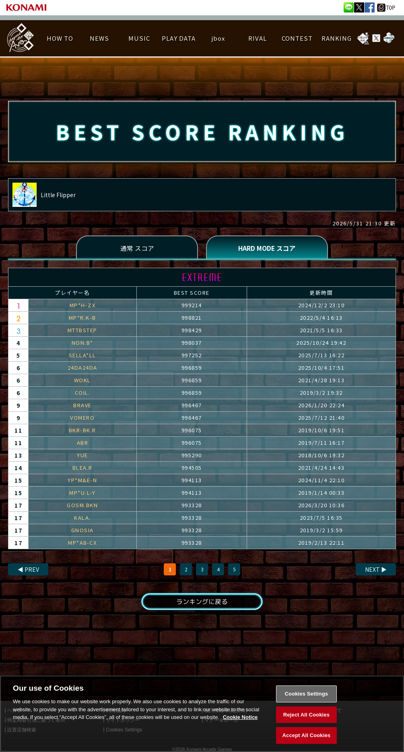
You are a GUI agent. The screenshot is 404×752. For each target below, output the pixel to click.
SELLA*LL (82, 356)
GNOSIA (82, 531)
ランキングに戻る (202, 602)
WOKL (82, 381)
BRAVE (82, 406)
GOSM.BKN (82, 506)
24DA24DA (82, 368)
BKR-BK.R (82, 431)
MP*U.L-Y (82, 493)
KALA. (82, 518)
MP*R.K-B (82, 318)
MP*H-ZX (83, 306)
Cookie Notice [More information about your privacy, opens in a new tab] (240, 734)
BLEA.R (82, 468)
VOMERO (82, 418)
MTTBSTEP (82, 331)
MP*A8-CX (82, 543)
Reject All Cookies (306, 732)
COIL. (83, 393)
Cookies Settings (306, 711)
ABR (83, 443)
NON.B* (82, 343)
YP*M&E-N (82, 481)
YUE (82, 456)
